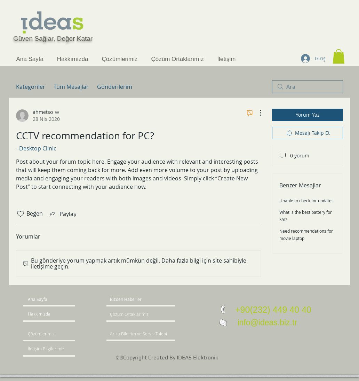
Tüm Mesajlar (71, 87)
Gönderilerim (114, 87)
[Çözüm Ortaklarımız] (131, 314)
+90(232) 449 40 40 (273, 309)
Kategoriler (30, 87)
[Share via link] (62, 214)
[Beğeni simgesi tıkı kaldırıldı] (20, 214)
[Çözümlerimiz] (48, 334)
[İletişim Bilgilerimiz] (48, 349)
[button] (339, 56)
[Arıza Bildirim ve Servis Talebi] (150, 334)
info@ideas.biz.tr (266, 322)
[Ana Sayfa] (54, 299)
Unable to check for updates (306, 200)
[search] (307, 86)
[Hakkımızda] (54, 314)
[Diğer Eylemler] (257, 113)
